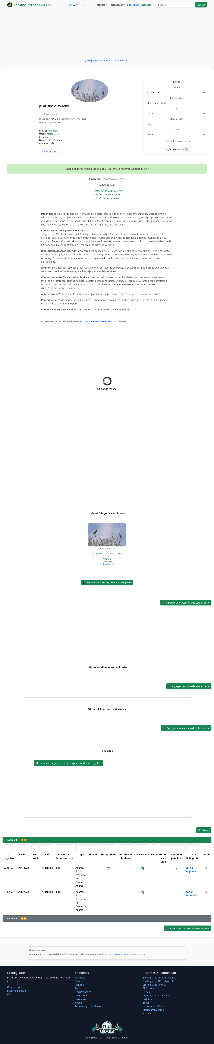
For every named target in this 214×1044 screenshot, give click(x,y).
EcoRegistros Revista (154, 984)
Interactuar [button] (116, 4)
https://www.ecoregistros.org (120, 954)
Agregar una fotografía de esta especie (186, 602)
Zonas (146, 1002)
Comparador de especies (156, 995)
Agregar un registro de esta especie (187, 928)
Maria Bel (98, 321)
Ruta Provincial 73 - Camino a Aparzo (107, 553)
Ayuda (78, 1002)
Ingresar (146, 4)
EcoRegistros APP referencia (158, 981)
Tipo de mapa (176, 98)
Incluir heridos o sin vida (178, 141)
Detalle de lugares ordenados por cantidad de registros (68, 763)
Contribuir (133, 4)
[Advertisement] (107, 34)
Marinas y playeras (153, 1010)
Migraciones (82, 995)
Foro (77, 988)
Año (177, 129)
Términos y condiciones (88, 1006)
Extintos (147, 999)
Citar (10, 994)
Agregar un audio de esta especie (189, 686)
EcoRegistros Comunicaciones (159, 977)
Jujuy (107, 556)
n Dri (108, 321)
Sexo (176, 108)
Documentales (83, 992)
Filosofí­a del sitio (16, 990)
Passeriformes (54, 133)
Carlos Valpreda (107, 564)
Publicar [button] (100, 4)
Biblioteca (148, 988)
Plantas (79, 981)
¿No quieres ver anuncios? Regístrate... (107, 60)
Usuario (176, 87)
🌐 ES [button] (72, 4)
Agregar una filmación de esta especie (186, 728)
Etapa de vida (176, 118)
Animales (80, 977)
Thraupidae (53, 130)
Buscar (201, 4)
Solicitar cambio (49, 151)
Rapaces (147, 1013)
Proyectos (80, 999)
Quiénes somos (16, 987)
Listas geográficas (153, 1006)
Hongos (79, 984)
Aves (47, 137)
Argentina (107, 559)
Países (146, 992)
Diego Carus (83, 321)
